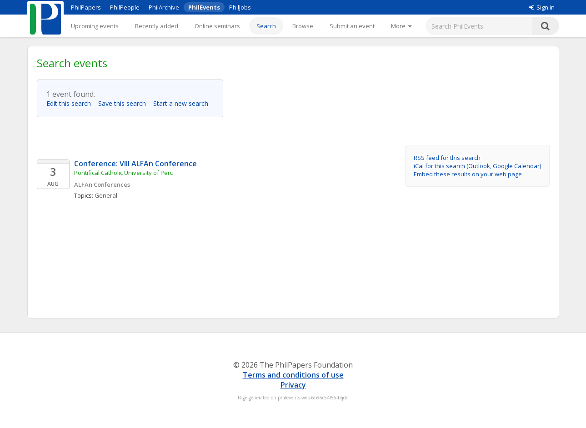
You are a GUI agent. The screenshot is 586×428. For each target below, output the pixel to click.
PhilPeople (125, 7)
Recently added (156, 26)
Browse (302, 26)
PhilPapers (86, 7)
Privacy (293, 385)
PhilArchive (164, 7)
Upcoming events (95, 26)
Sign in (542, 7)
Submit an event (352, 26)
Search (266, 26)
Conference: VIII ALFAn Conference (135, 164)
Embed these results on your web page (468, 174)
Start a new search (183, 103)
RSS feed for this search (447, 158)
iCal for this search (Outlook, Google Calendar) (477, 166)
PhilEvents (204, 7)
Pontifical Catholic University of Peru (124, 173)
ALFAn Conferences (102, 184)
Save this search (124, 103)
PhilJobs (240, 7)
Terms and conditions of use (293, 375)
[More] (401, 26)
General (106, 195)
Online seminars (217, 26)
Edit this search (71, 103)
